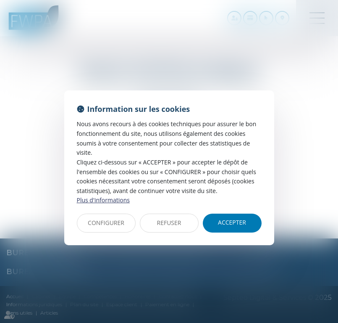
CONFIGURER (106, 223)
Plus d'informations (103, 200)
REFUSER (169, 223)
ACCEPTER (232, 222)
